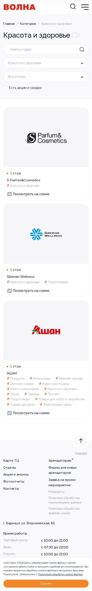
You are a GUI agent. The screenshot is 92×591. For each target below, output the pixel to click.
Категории (28, 23)
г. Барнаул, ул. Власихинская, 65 (29, 523)
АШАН (12, 373)
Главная (9, 23)
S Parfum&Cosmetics (23, 180)
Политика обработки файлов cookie (64, 511)
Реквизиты (56, 491)
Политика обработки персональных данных (65, 500)
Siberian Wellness (21, 277)
